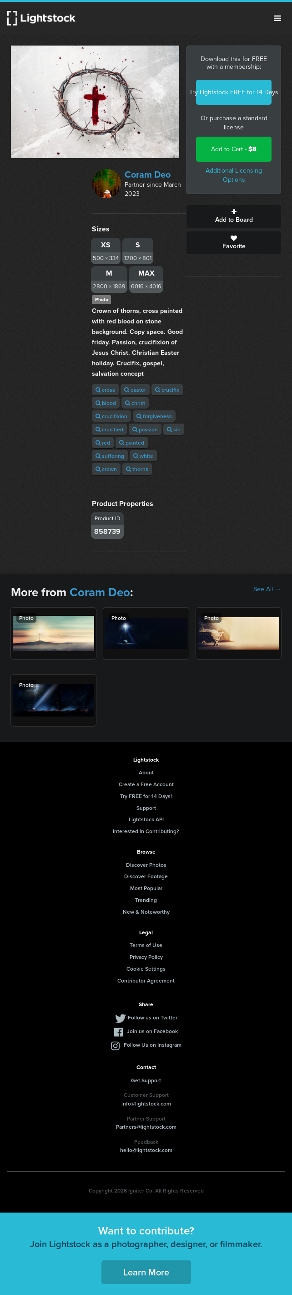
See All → (267, 589)
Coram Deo (148, 174)
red (103, 442)
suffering (110, 456)
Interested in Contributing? (146, 831)
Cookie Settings (146, 969)
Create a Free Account (146, 784)
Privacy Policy (146, 957)
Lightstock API (146, 819)
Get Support (146, 1080)
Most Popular (146, 888)
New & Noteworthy (146, 912)
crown (106, 469)
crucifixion (111, 416)
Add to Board (233, 216)
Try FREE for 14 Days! (146, 796)
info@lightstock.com (146, 1103)
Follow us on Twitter (152, 1017)
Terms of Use (146, 945)
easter (135, 390)
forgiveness (154, 416)
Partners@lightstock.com (146, 1127)
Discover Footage (146, 876)
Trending (146, 900)
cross (105, 390)
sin (174, 429)
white (143, 456)
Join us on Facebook (152, 1031)
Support (146, 808)
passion (145, 429)
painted (131, 442)
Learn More (146, 1272)
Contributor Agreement (146, 980)
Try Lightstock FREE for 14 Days (234, 92)
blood (106, 403)
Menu (277, 18)
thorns (137, 469)
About (146, 772)
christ (135, 403)
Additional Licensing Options (234, 175)
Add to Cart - (234, 149)
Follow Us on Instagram (152, 1045)
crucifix (167, 390)
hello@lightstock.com (146, 1150)
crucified (109, 429)
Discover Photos (146, 865)
